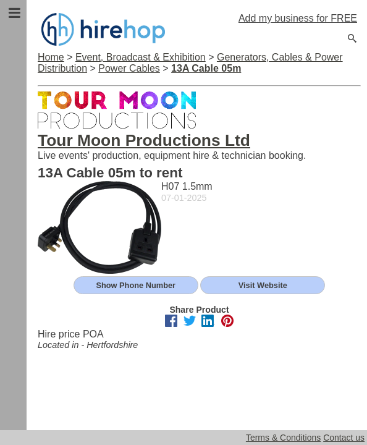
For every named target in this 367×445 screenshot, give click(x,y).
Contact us (344, 438)
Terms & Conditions (283, 438)
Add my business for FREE (297, 18)
